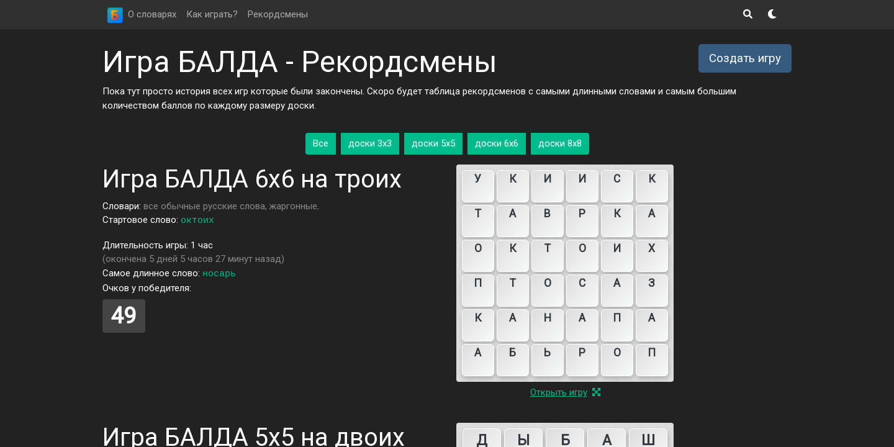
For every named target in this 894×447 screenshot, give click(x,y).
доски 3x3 (370, 143)
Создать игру (745, 58)
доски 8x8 (560, 143)
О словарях (152, 14)
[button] (747, 14)
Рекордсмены (278, 14)
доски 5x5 (433, 143)
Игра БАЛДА (190, 61)
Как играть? (212, 14)
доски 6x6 (496, 143)
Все (320, 143)
